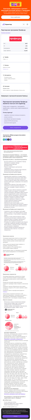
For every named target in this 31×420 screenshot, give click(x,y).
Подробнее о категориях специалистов (13, 339)
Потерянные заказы (8, 77)
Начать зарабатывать (15, 17)
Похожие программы (5, 32)
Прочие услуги (22, 90)
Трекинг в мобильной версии (9, 78)
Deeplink (5, 80)
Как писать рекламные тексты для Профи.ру (14, 394)
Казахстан (5, 67)
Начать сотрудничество (15, 127)
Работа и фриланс (6, 90)
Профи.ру (5, 291)
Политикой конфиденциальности (13, 413)
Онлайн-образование (15, 90)
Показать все (5, 69)
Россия (8, 67)
